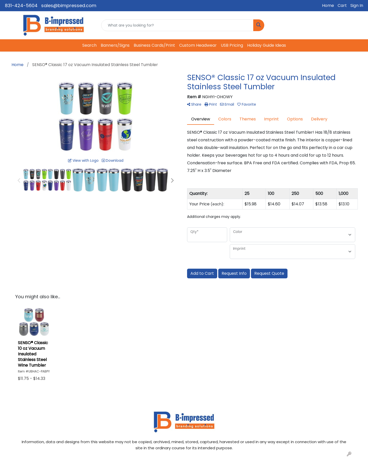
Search (89, 45)
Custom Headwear (198, 45)
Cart (342, 5)
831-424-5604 (21, 5)
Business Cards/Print (154, 45)
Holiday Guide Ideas (266, 45)
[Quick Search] (177, 25)
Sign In (356, 5)
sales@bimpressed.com (68, 5)
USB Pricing (232, 45)
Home (328, 5)
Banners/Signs (115, 45)
